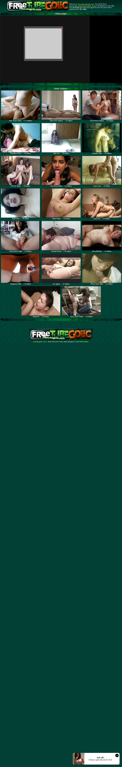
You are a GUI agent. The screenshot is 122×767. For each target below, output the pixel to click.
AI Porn (94, 6)
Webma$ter (84, 342)
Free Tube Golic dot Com (86, 4)
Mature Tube (73, 6)
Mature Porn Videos (84, 6)
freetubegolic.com (40, 342)
